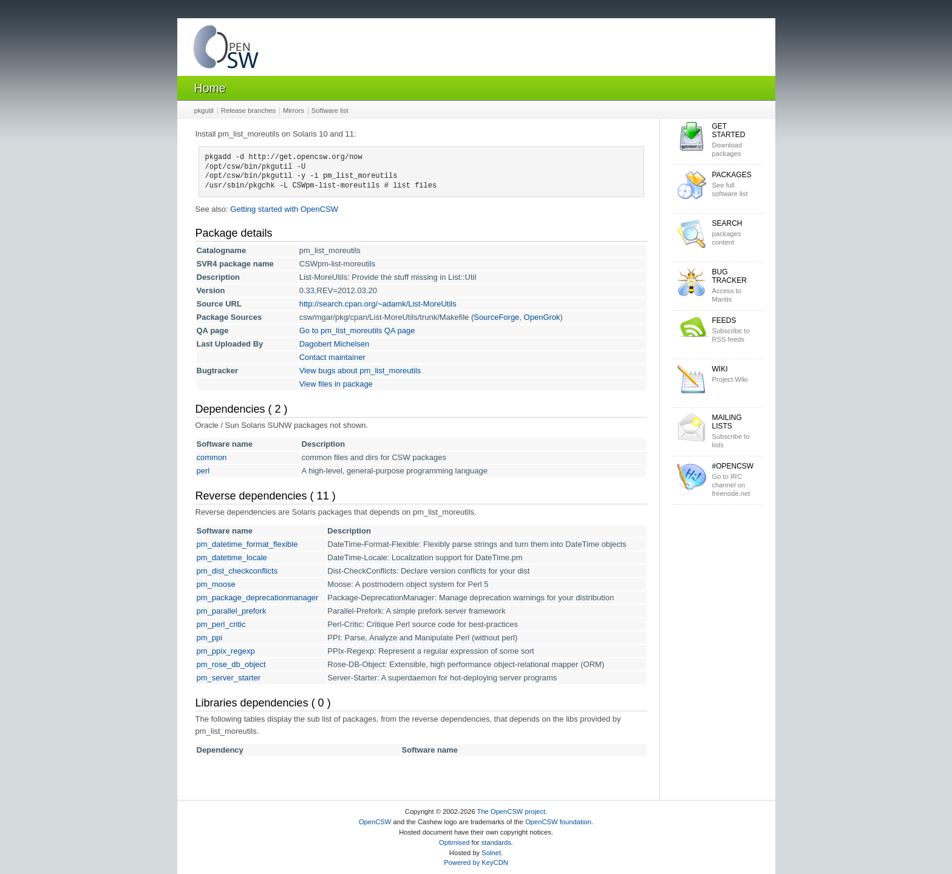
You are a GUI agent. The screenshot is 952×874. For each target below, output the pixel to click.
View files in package (336, 383)
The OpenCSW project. (512, 811)
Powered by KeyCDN (476, 862)
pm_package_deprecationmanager (258, 597)
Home (210, 88)
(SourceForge (495, 317)
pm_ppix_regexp (226, 651)
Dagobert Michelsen (334, 343)
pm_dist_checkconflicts (237, 570)
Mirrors (293, 110)
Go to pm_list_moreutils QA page (357, 330)
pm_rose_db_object (231, 664)
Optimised (454, 842)
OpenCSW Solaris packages (225, 49)
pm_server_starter (228, 677)
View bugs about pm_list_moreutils (360, 370)
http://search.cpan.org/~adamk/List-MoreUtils (378, 303)
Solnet (491, 852)
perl (203, 470)
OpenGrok (542, 317)
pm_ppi (210, 637)
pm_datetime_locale (232, 557)
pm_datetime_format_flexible (247, 544)
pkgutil (204, 110)
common (212, 457)
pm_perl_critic (221, 624)
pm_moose (216, 584)
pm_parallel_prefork (232, 610)
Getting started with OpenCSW (284, 209)
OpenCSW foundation (558, 821)
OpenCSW (375, 821)
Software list (329, 110)
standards (496, 842)
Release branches (248, 110)
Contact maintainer (332, 357)
